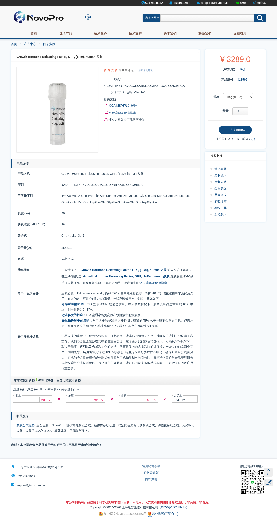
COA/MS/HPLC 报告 (123, 105)
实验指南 (220, 201)
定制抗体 (220, 175)
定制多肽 (220, 182)
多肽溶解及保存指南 (122, 113)
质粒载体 (220, 214)
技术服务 (100, 33)
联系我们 (204, 33)
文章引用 (240, 33)
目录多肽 (49, 44)
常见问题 (220, 169)
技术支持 (135, 33)
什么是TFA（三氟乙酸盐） (233, 139)
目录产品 (65, 33)
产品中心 (30, 44)
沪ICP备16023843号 (174, 507)
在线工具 (220, 208)
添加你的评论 (145, 70)
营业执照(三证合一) (163, 514)
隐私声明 (151, 479)
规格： (217, 97)
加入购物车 (237, 130)
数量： (227, 111)
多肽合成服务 (25, 425)
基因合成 (220, 195)
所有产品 (150, 18)
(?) (253, 139)
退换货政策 (151, 472)
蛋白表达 (220, 188)
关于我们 (170, 33)
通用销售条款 (151, 466)
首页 (34, 33)
